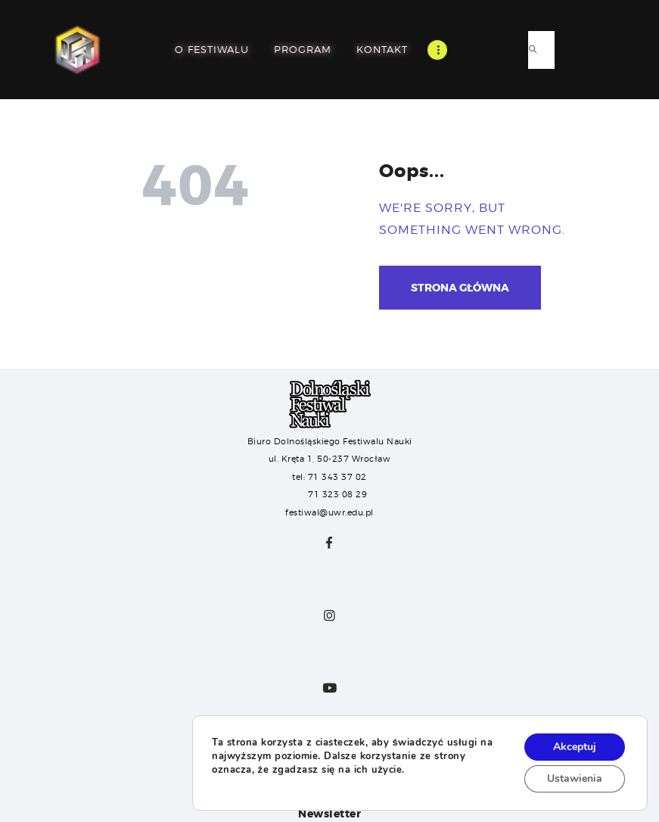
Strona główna (460, 287)
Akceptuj (574, 746)
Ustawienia (574, 778)
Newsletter (329, 813)
